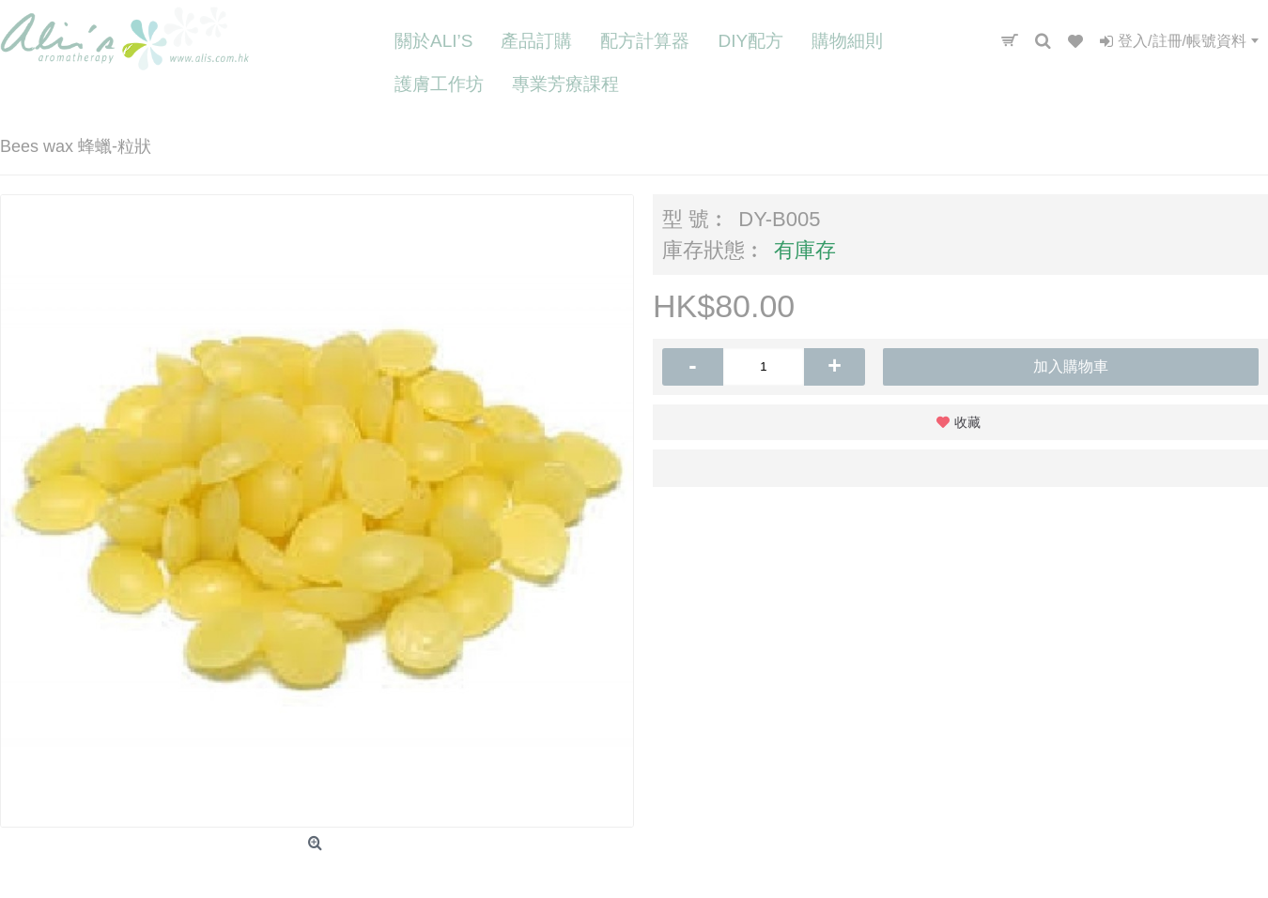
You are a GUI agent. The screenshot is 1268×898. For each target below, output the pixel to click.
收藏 (967, 422)
